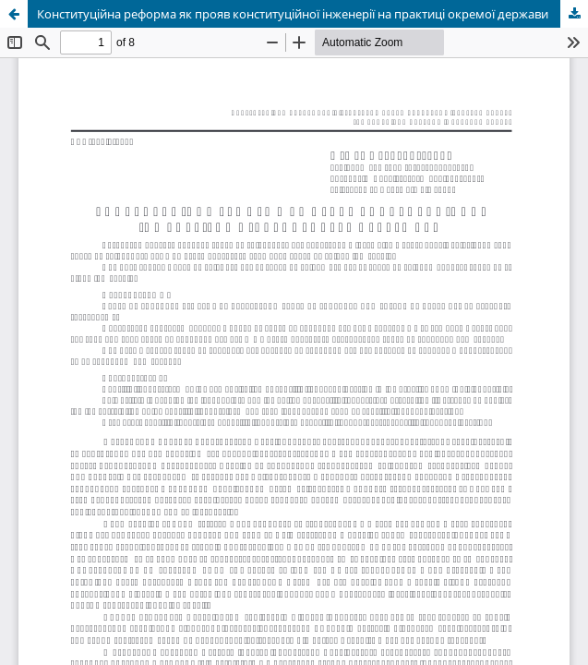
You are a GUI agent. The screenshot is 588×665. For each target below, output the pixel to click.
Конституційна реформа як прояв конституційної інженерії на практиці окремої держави (292, 14)
